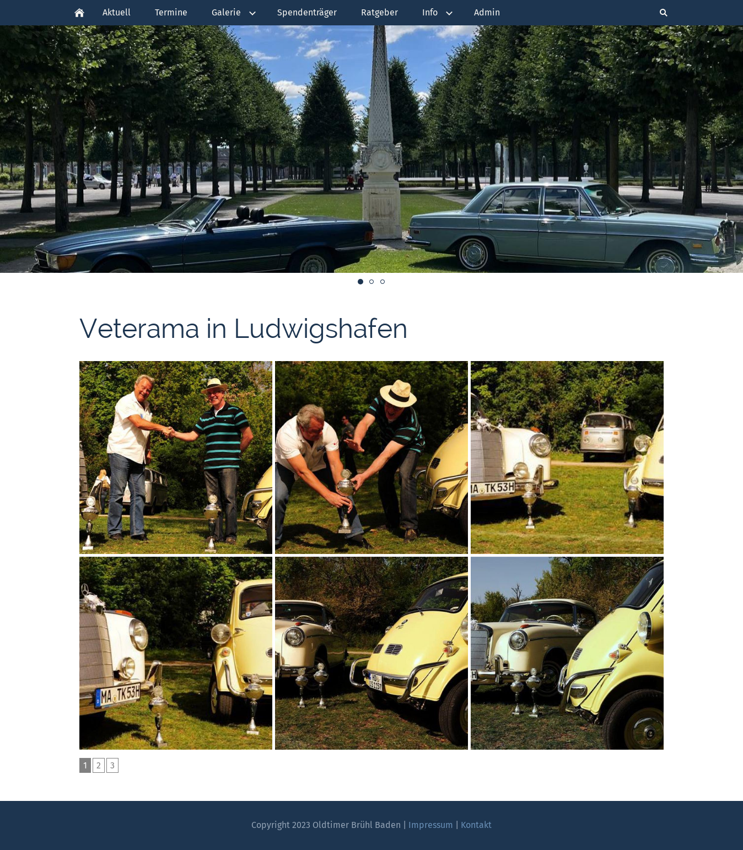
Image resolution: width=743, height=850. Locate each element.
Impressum (430, 825)
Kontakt (476, 825)
